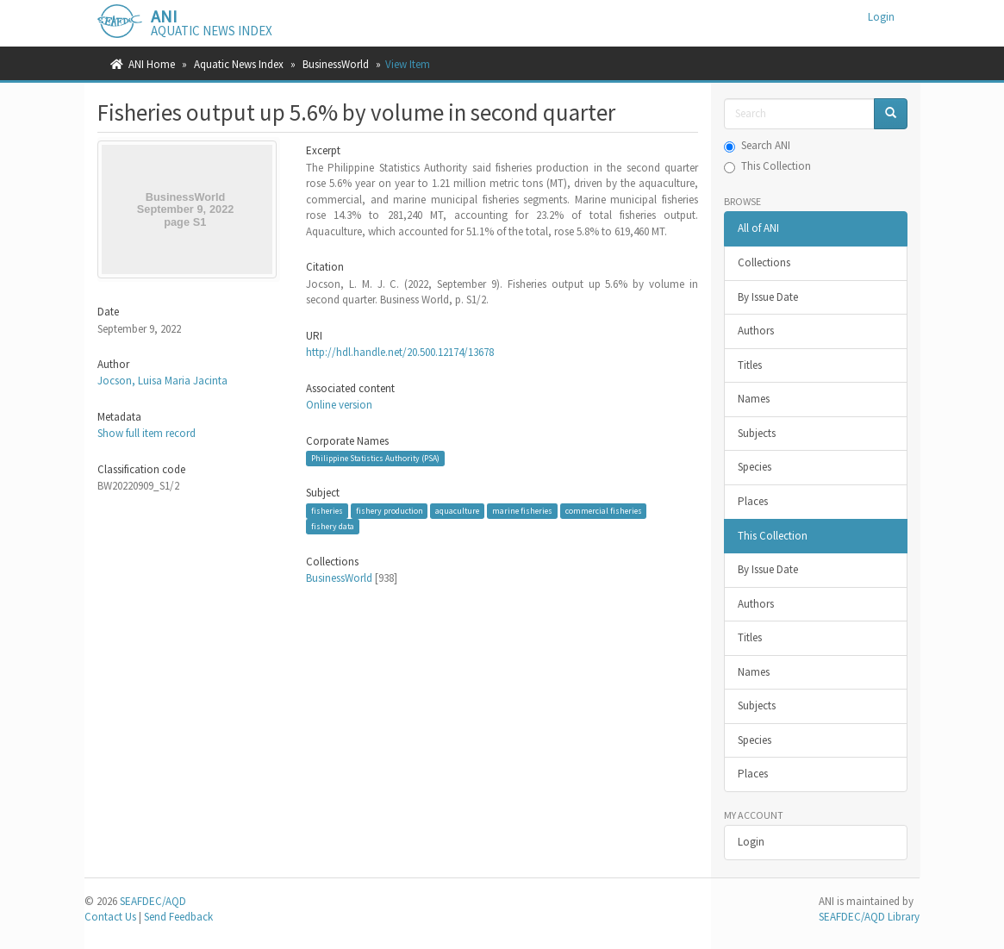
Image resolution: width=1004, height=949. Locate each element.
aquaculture (457, 510)
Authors (756, 330)
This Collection (767, 166)
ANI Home (151, 64)
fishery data (332, 526)
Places (753, 501)
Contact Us (110, 916)
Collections (764, 262)
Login (751, 841)
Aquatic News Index (239, 64)
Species (754, 466)
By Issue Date (768, 297)
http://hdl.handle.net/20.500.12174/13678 (400, 352)
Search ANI (757, 145)
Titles (750, 365)
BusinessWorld (335, 64)
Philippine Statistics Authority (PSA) (375, 458)
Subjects (757, 433)
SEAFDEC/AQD (153, 901)
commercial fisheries (603, 510)
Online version (339, 404)
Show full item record (146, 433)
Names (754, 398)
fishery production (389, 510)
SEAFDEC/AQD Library (869, 916)
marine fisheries (522, 510)
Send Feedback (178, 916)
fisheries (327, 510)
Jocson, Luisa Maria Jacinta (162, 380)
